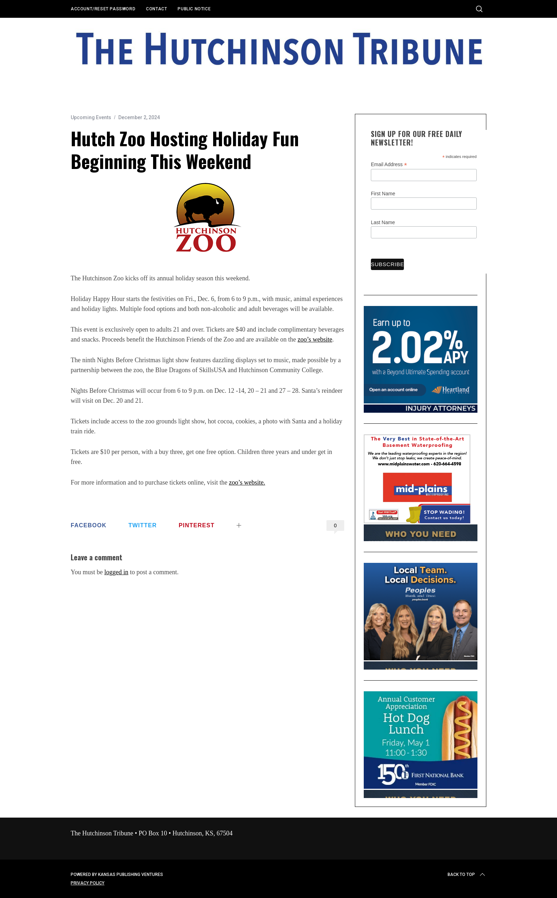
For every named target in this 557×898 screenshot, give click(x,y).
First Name (383, 193)
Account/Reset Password (103, 8)
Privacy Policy (87, 883)
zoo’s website (315, 339)
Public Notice (194, 8)
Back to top (467, 874)
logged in (116, 572)
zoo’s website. (247, 482)
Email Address (389, 164)
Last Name (383, 222)
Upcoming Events (91, 117)
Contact (156, 8)
